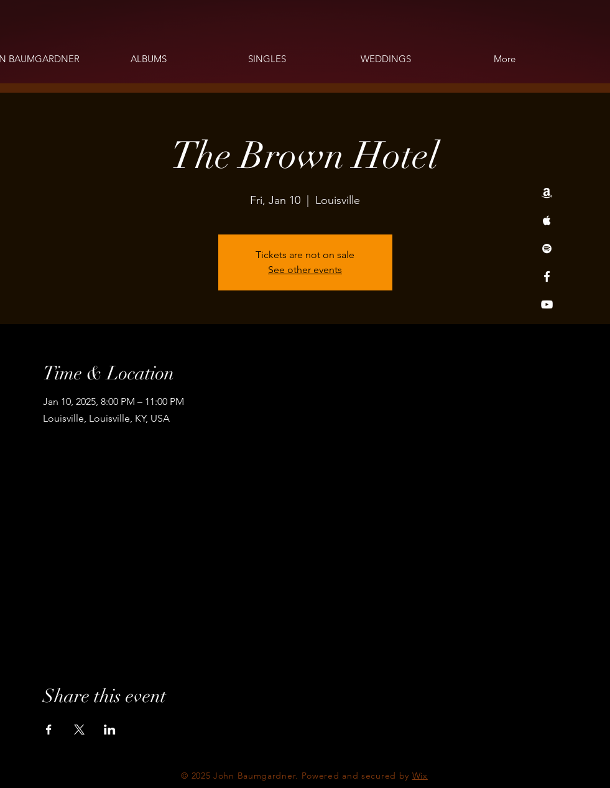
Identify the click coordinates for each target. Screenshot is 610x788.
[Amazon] (547, 192)
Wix (420, 775)
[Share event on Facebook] (49, 730)
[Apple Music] (547, 220)
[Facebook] (547, 276)
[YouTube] (547, 304)
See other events (305, 270)
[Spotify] (547, 248)
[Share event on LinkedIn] (110, 730)
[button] (148, 59)
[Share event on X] (79, 730)
